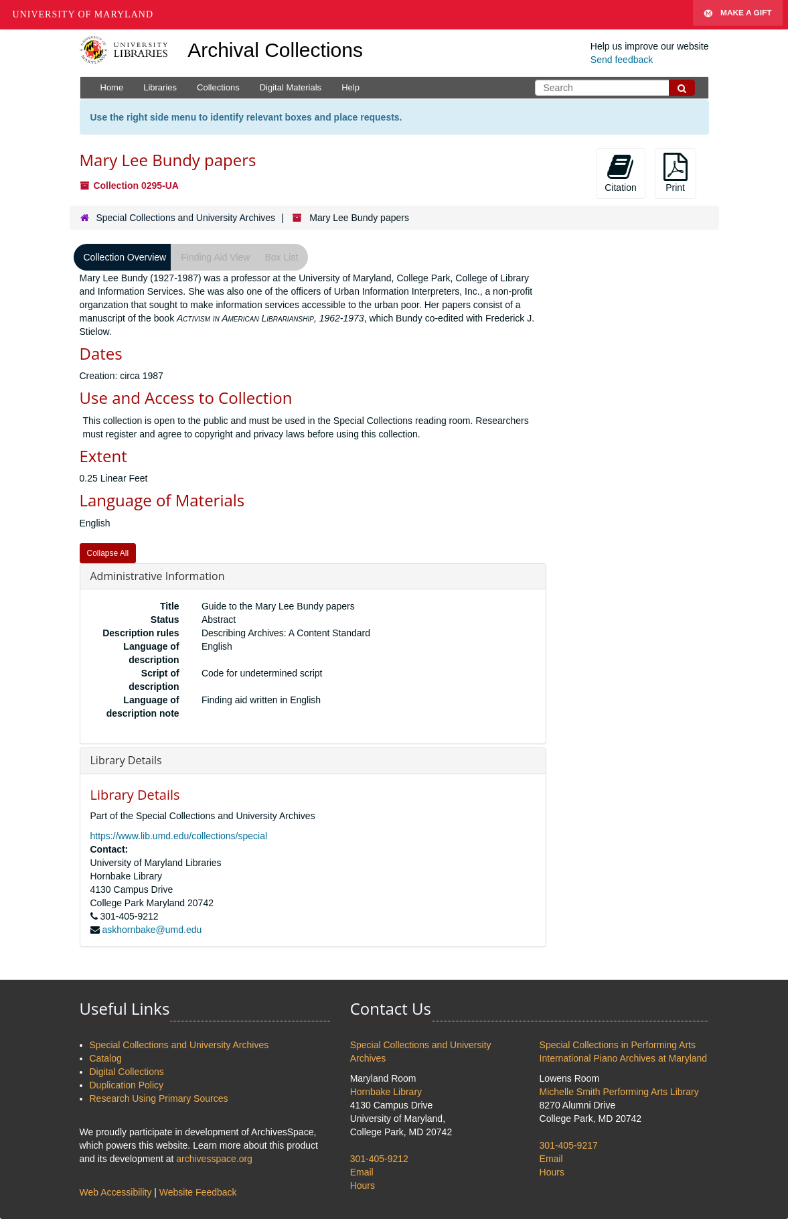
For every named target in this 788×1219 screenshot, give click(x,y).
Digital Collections (127, 1071)
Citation (620, 173)
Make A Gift (738, 14)
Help (350, 87)
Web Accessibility (116, 1192)
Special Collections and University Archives (185, 217)
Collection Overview (125, 257)
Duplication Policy (127, 1085)
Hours (362, 1185)
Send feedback (621, 59)
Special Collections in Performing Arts (618, 1044)
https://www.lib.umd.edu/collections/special (179, 836)
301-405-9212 (379, 1158)
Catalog (106, 1058)
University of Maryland (83, 14)
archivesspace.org (214, 1158)
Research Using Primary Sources (159, 1098)
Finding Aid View (215, 257)
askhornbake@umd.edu (152, 929)
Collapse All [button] (108, 553)
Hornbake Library (386, 1091)
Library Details (126, 760)
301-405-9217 (569, 1145)
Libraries (160, 87)
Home (112, 87)
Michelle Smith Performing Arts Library (619, 1091)
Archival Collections (275, 50)
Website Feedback (198, 1192)
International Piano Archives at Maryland (624, 1058)
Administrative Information (157, 576)
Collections (218, 87)
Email (362, 1172)
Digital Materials (290, 87)
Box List (281, 257)
